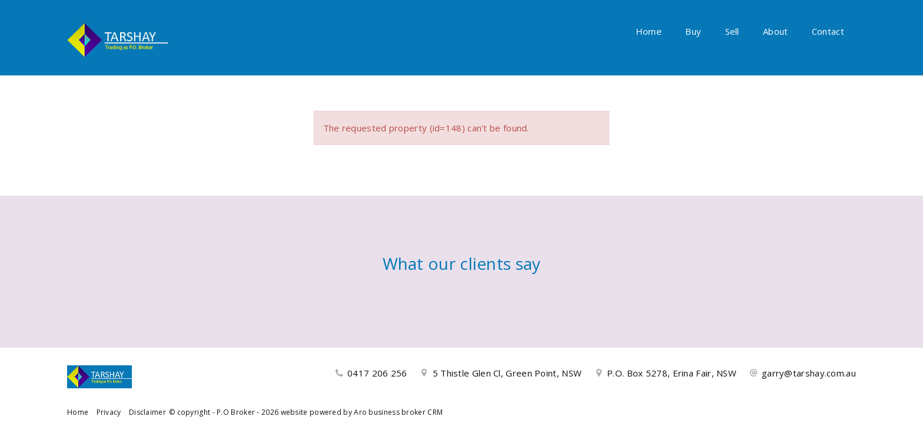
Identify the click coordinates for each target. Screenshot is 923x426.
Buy (693, 31)
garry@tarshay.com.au (809, 373)
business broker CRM (405, 412)
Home (649, 31)
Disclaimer (147, 412)
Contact (828, 31)
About (775, 31)
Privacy (109, 412)
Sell (732, 31)
